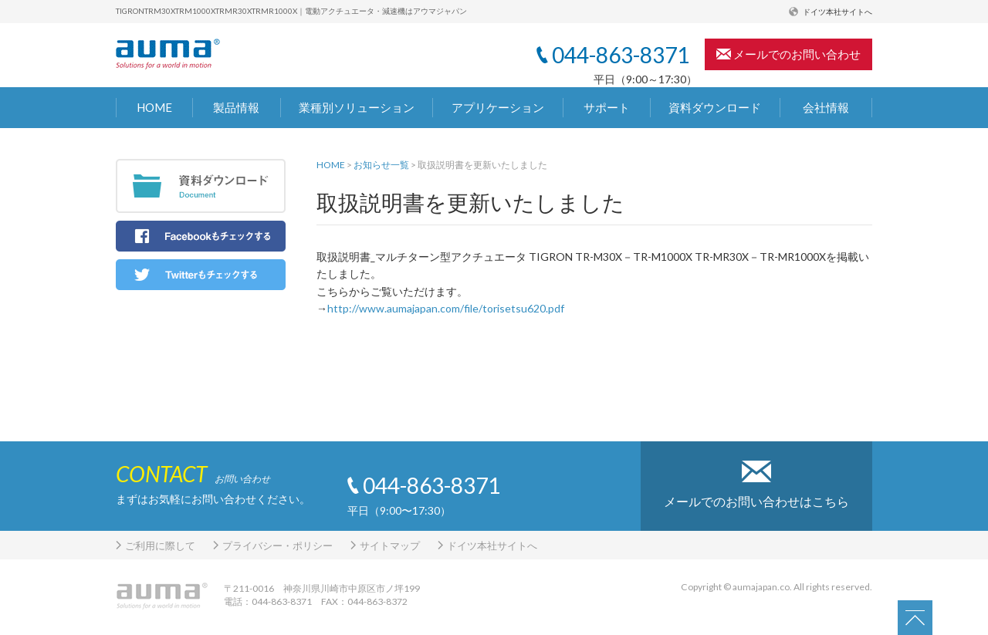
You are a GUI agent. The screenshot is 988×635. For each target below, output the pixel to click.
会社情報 (826, 107)
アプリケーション (498, 107)
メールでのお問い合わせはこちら (756, 501)
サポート (607, 107)
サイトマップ (390, 545)
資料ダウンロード (714, 107)
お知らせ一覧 (381, 165)
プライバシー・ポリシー (277, 545)
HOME (154, 107)
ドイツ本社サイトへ (837, 11)
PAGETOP (923, 617)
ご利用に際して (160, 545)
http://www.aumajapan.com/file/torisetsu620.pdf (445, 308)
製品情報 (236, 107)
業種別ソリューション (356, 107)
